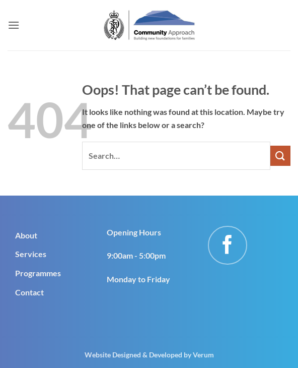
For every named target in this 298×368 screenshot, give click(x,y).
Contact (29, 292)
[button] (14, 25)
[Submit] (280, 155)
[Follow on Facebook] (227, 245)
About (26, 235)
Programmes (38, 273)
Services (30, 254)
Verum (203, 354)
